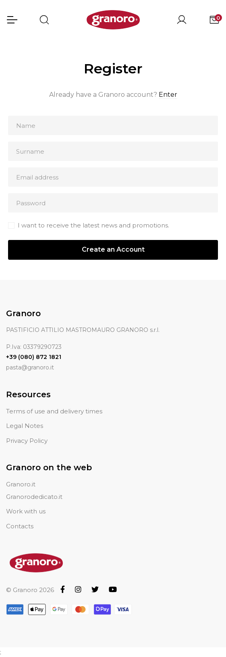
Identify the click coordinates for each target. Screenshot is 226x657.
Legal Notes (24, 426)
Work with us (26, 511)
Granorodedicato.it (34, 497)
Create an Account (113, 249)
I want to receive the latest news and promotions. (93, 225)
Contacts (19, 526)
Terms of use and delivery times (54, 411)
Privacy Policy (27, 440)
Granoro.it (20, 484)
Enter (168, 94)
